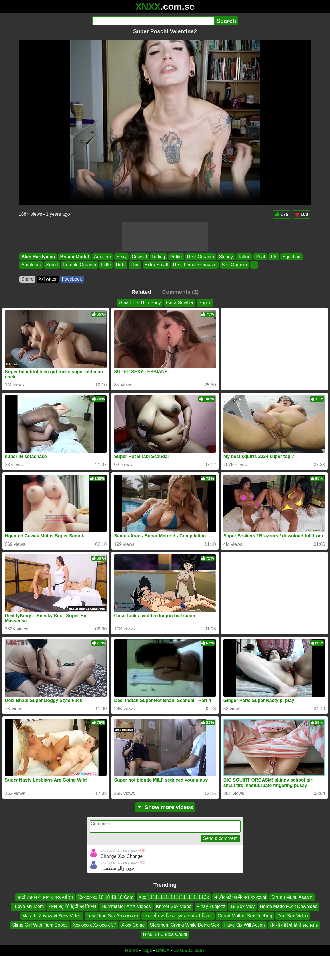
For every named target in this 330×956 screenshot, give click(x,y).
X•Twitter (48, 279)
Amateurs (31, 265)
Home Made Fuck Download (288, 906)
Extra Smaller (179, 302)
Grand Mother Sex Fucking (245, 915)
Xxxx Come (133, 925)
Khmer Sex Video (173, 906)
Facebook (72, 279)
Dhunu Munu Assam (292, 897)
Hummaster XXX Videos (126, 906)
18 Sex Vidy (242, 906)
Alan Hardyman (38, 256)
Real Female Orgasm (194, 265)
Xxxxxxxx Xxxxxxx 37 (94, 925)
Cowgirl (139, 256)
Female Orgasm (79, 265)
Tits (273, 256)
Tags (147, 950)
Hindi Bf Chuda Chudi (165, 934)
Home (131, 950)
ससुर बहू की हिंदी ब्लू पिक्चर (72, 906)
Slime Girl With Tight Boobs (40, 925)
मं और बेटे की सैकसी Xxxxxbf (240, 897)
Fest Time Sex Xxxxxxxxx (112, 915)
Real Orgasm (200, 256)
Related (141, 292)
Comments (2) (180, 292)
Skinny (226, 256)
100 (301, 214)
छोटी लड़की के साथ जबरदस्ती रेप (45, 897)
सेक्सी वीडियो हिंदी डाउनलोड (294, 925)
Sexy (121, 256)
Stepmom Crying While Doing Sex (184, 925)
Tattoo (244, 256)
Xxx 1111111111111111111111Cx (174, 897)
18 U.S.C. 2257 (189, 950)
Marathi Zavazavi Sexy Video (51, 915)
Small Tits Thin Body (140, 302)
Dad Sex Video (292, 915)
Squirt (52, 265)
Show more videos (165, 807)
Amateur (102, 256)
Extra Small (156, 265)
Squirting (291, 256)
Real (260, 256)
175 (281, 214)
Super (205, 302)
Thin (134, 265)
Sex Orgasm (234, 265)
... (254, 265)
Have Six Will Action (244, 925)
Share (27, 279)
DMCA (163, 950)
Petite (176, 256)
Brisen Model (74, 256)
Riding (158, 256)
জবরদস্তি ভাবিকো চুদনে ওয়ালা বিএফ (178, 915)
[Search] (153, 20)
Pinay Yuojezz (211, 906)
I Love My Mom (28, 906)
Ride (120, 265)
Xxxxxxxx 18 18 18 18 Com (105, 897)
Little (106, 265)
